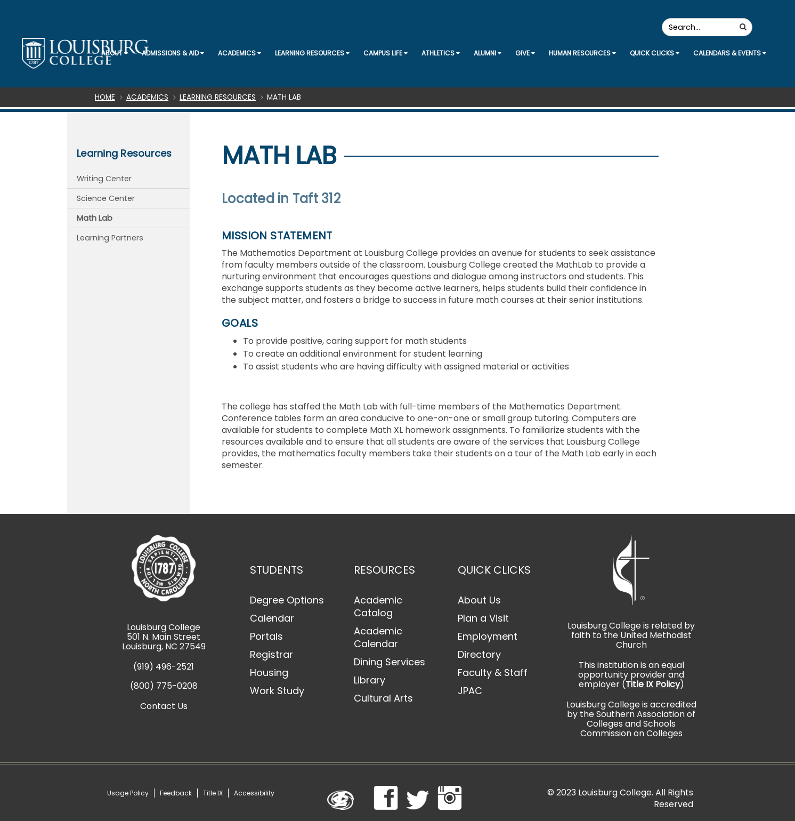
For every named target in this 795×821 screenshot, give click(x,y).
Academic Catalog (378, 606)
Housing (269, 672)
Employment (487, 636)
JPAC (470, 690)
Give (525, 53)
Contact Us (164, 706)
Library (369, 680)
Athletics (440, 53)
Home (105, 97)
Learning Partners (110, 237)
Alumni (487, 53)
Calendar (272, 618)
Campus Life (385, 53)
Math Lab (94, 218)
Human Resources (582, 53)
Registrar (271, 654)
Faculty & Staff (493, 672)
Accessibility (254, 793)
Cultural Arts (383, 698)
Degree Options (287, 600)
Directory (479, 654)
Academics (239, 53)
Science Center (106, 198)
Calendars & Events (729, 53)
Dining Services (389, 662)
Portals (266, 636)
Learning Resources (312, 53)
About (114, 53)
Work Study (277, 690)
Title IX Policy (653, 684)
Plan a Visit (483, 618)
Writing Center (104, 178)
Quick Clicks (654, 53)
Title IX (213, 793)
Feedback (176, 793)
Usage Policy (128, 793)
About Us (479, 600)
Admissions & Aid (173, 53)
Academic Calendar (378, 637)
